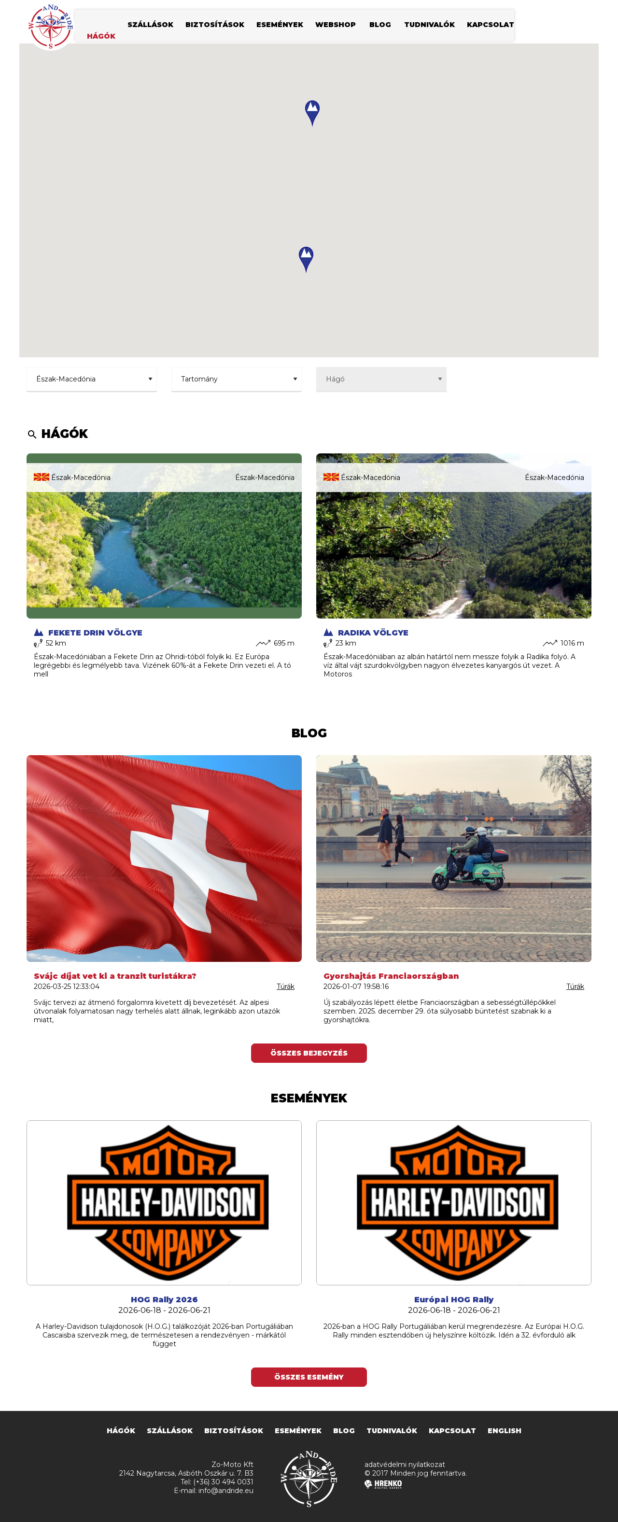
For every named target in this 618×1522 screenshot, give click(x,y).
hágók (101, 38)
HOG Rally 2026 (164, 1299)
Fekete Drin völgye (88, 632)
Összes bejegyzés (309, 1053)
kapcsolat (490, 26)
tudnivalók (429, 26)
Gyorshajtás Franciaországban (391, 976)
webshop (335, 26)
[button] (306, 260)
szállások (150, 26)
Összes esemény (309, 1377)
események (279, 26)
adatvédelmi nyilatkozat (405, 1464)
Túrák (286, 986)
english (504, 1430)
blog (380, 26)
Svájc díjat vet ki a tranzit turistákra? (115, 976)
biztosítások (214, 26)
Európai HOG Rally (453, 1299)
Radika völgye (365, 632)
